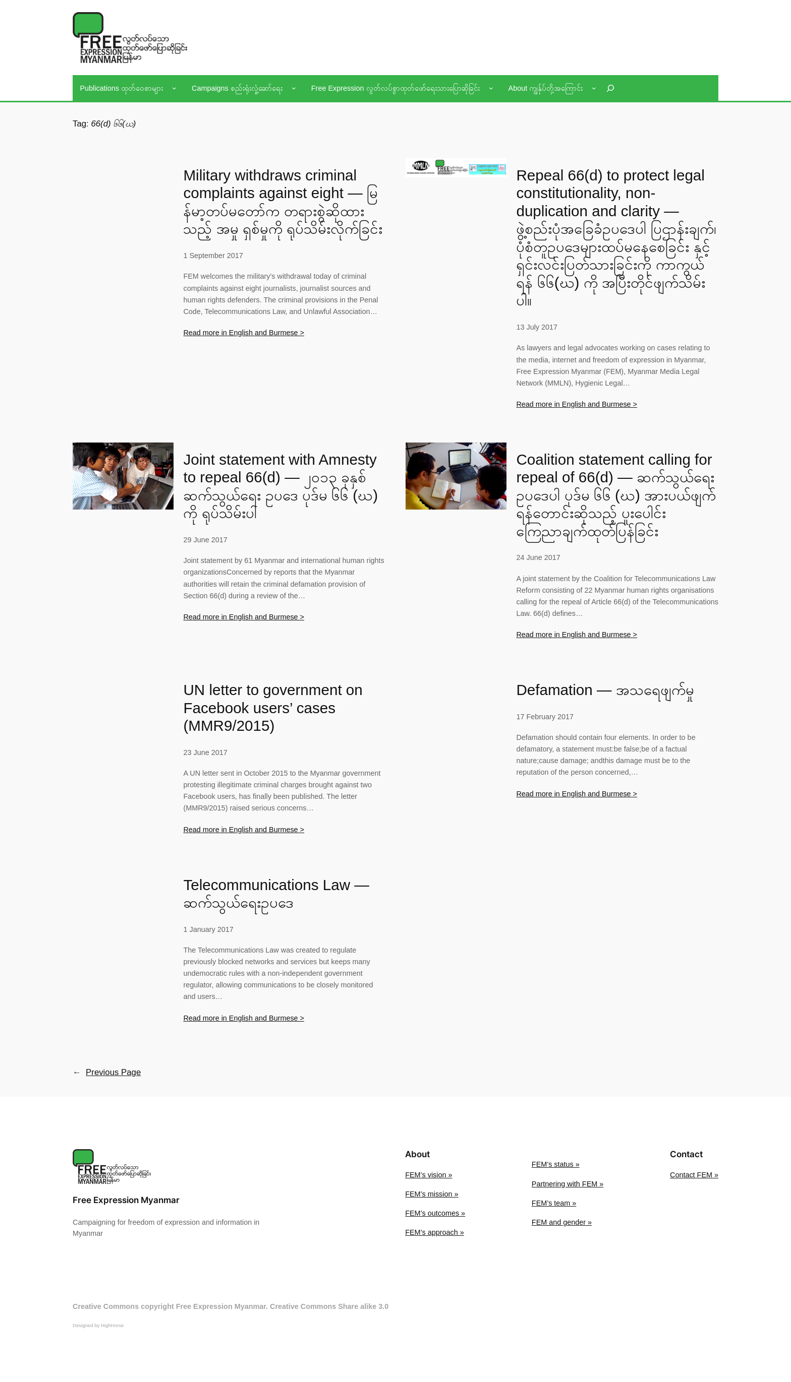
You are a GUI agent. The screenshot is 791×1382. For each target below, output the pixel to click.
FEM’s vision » (428, 1175)
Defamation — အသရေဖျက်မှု (605, 689)
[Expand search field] (610, 88)
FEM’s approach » (434, 1232)
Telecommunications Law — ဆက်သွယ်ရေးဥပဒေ (276, 893)
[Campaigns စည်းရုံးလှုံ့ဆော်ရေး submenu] (294, 88)
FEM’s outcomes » (435, 1213)
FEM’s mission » (431, 1194)
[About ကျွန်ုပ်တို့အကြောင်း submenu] (594, 88)
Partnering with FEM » (567, 1184)
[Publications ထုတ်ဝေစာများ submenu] (174, 88)
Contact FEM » (694, 1175)
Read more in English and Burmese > (243, 333)
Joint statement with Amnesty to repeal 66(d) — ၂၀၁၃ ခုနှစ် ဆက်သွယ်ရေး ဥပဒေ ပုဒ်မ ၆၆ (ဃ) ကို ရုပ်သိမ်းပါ (280, 486)
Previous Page (107, 1072)
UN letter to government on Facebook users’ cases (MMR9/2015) (272, 707)
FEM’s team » (554, 1203)
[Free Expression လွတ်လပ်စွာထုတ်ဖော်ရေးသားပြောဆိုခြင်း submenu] (491, 88)
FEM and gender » (562, 1222)
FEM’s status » (556, 1164)
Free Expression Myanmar (126, 1200)
